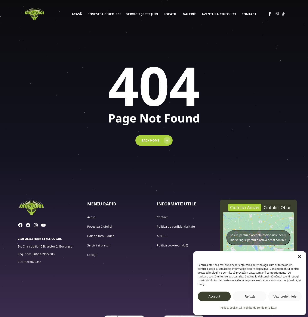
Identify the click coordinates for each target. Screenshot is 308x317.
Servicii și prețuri (99, 245)
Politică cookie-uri (231, 308)
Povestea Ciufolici (99, 226)
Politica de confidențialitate (260, 308)
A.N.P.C (162, 236)
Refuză (249, 296)
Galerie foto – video (101, 236)
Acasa (91, 217)
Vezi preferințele (285, 296)
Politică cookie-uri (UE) (172, 245)
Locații (92, 255)
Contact (162, 217)
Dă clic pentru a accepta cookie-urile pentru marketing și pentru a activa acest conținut (258, 237)
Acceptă (214, 296)
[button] (299, 257)
